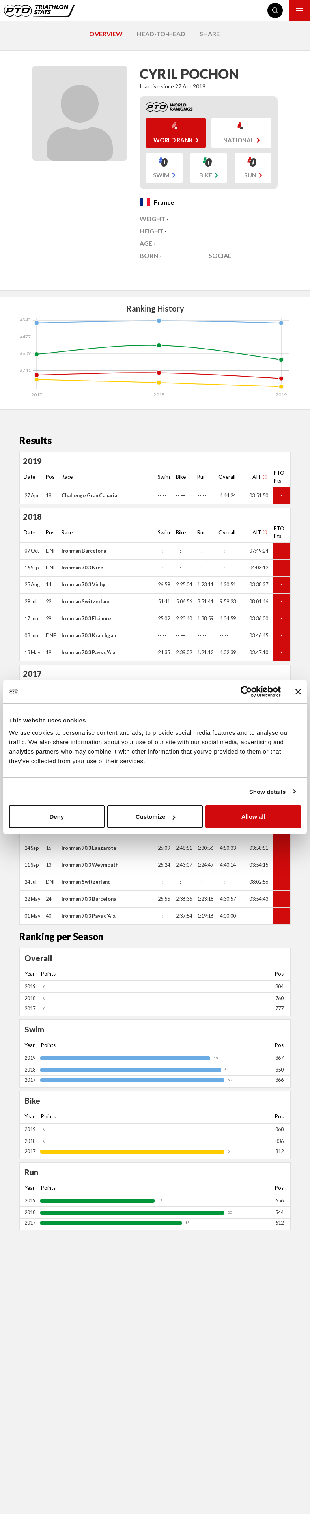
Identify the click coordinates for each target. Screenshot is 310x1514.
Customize (155, 816)
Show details (267, 791)
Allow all (253, 816)
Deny (56, 816)
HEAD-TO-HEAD (161, 33)
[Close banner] (298, 691)
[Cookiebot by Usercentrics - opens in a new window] (246, 691)
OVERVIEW (106, 33)
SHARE (210, 33)
